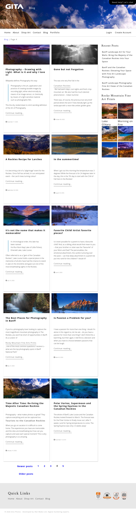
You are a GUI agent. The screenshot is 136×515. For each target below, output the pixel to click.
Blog (45, 32)
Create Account (123, 32)
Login (109, 32)
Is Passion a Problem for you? (72, 317)
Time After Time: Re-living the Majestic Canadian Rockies (25, 404)
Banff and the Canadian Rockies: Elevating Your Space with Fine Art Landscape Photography (116, 72)
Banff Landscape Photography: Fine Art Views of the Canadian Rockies (117, 86)
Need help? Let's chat (122, 2)
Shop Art (26, 32)
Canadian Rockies (62, 86)
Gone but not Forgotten (69, 69)
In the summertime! (66, 159)
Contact (37, 32)
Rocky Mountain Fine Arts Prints (21, 343)
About (16, 32)
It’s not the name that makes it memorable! (25, 232)
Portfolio (55, 32)
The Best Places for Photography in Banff (26, 319)
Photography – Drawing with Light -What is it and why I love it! (25, 72)
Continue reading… (15, 113)
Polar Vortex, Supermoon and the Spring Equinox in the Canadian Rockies (72, 406)
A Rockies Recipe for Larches (24, 159)
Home (7, 32)
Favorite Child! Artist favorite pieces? (72, 232)
